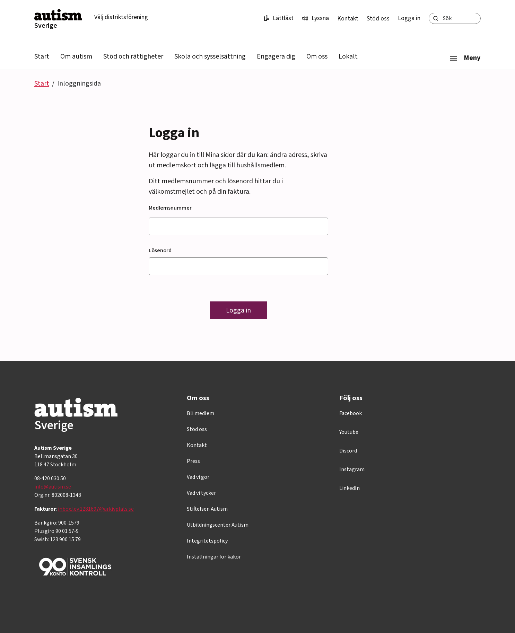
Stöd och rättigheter (133, 56)
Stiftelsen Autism (207, 509)
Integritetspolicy (207, 541)
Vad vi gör (198, 477)
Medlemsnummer (170, 208)
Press (193, 461)
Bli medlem (200, 413)
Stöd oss (378, 18)
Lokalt (348, 56)
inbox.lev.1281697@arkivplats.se (96, 509)
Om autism (76, 56)
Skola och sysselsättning (210, 56)
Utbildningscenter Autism (217, 525)
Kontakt (347, 18)
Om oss (317, 56)
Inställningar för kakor (214, 557)
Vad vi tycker (201, 493)
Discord (348, 451)
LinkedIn (349, 488)
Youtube (348, 432)
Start (41, 56)
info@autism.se (52, 487)
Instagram (352, 469)
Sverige (45, 25)
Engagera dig (276, 56)
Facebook (350, 413)
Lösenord (160, 250)
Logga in (409, 18)
